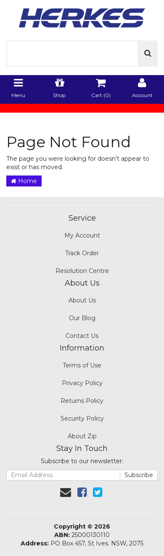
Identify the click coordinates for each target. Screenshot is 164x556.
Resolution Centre (82, 271)
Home (24, 181)
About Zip (82, 436)
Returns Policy (82, 401)
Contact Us (82, 336)
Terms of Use (82, 365)
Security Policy (82, 418)
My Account (82, 235)
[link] (82, 492)
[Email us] (65, 492)
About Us (82, 300)
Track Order (82, 253)
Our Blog (82, 318)
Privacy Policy (82, 383)
